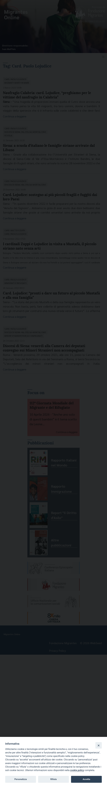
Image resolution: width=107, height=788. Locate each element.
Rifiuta (53, 779)
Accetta (86, 779)
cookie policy (77, 770)
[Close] (98, 745)
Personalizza (20, 779)
